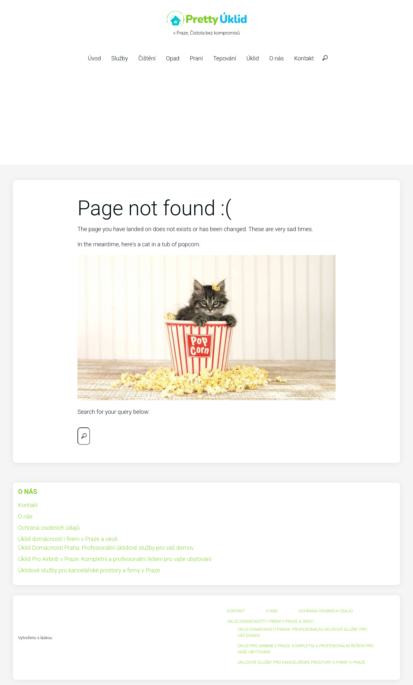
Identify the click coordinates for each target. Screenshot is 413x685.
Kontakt (304, 58)
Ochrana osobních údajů (49, 527)
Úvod (94, 58)
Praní (196, 58)
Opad (172, 58)
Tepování (224, 58)
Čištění (147, 58)
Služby (119, 58)
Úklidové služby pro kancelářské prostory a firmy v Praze (89, 570)
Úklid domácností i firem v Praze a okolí (67, 539)
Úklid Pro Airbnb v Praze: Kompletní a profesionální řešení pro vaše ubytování (115, 559)
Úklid (253, 58)
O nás (276, 58)
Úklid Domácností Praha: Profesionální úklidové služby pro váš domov (106, 547)
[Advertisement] (206, 116)
